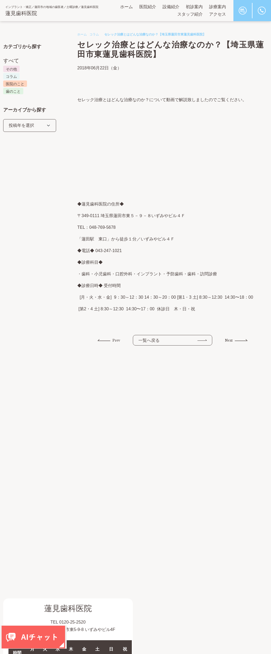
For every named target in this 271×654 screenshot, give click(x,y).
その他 (11, 69)
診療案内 (217, 7)
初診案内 (194, 7)
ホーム (126, 7)
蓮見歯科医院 (21, 13)
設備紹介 (170, 7)
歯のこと (13, 91)
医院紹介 (147, 7)
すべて (11, 61)
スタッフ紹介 (190, 14)
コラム (94, 34)
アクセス (217, 14)
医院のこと (15, 84)
